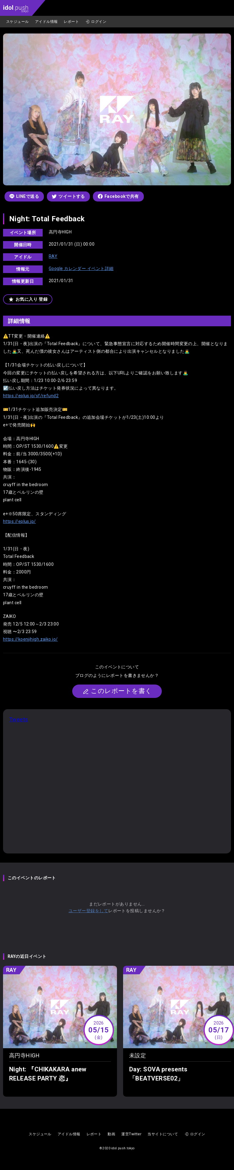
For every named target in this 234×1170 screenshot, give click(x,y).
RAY (53, 256)
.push (15, 8)
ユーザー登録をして (88, 910)
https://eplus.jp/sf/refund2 (30, 395)
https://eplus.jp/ (19, 521)
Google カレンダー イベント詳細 (81, 268)
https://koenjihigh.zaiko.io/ (30, 639)
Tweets (18, 719)
